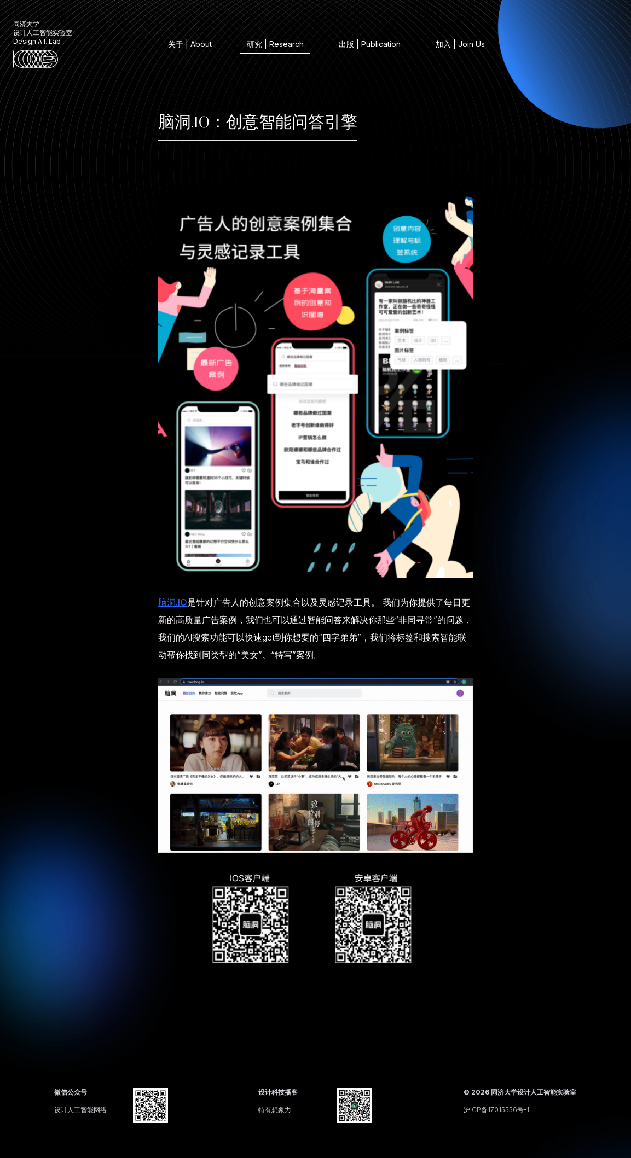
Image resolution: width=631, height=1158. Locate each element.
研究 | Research (275, 44)
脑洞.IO (172, 602)
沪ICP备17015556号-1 (496, 1109)
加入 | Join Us (460, 44)
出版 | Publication (370, 44)
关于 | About (190, 44)
